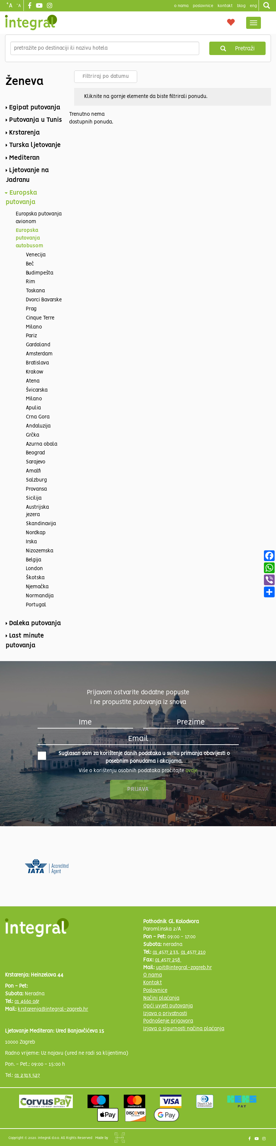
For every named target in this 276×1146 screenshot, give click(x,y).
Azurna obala (41, 444)
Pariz (31, 336)
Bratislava (37, 363)
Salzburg (36, 480)
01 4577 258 (168, 960)
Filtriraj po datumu (105, 76)
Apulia (33, 408)
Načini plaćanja (161, 998)
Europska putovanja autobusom (29, 238)
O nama (152, 975)
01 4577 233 (165, 952)
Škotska (35, 578)
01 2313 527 (27, 1075)
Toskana (35, 291)
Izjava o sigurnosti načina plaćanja (183, 1029)
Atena (33, 381)
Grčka (32, 435)
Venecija (36, 255)
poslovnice (203, 6)
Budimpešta (39, 273)
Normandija (40, 596)
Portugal (36, 605)
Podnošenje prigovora (168, 1021)
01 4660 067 (26, 1001)
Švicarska (37, 390)
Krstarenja (24, 133)
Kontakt (225, 6)
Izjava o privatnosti (165, 1013)
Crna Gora (38, 417)
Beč (30, 264)
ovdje (191, 770)
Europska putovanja (21, 198)
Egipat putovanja (34, 108)
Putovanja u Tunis (35, 120)
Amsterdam (39, 354)
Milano (34, 327)
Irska (31, 542)
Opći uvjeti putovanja (168, 1006)
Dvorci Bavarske (44, 300)
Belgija (33, 560)
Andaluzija (38, 426)
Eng (253, 6)
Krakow (34, 372)
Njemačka (37, 587)
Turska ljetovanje (35, 145)
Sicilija (34, 498)
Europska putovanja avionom (39, 218)
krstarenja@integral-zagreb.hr (53, 1009)
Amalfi (33, 471)
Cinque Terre (40, 318)
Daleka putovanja (35, 623)
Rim (30, 282)
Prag (31, 309)
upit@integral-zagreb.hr (184, 967)
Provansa (36, 489)
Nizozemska (39, 551)
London (34, 568)
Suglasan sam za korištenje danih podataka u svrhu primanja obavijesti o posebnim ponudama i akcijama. (134, 757)
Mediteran (24, 158)
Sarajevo (35, 462)
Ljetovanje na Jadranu (27, 175)
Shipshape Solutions (120, 1138)
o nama (181, 6)
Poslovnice (155, 990)
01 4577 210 (193, 952)
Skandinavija (41, 523)
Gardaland (38, 345)
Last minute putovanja (25, 641)
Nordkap (36, 533)
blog (241, 6)
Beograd (35, 453)
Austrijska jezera (37, 511)
